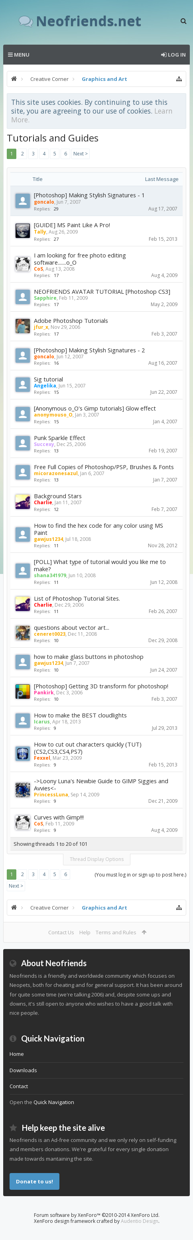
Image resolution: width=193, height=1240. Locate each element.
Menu (19, 54)
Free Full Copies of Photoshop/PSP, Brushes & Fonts (104, 467)
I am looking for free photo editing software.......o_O (80, 258)
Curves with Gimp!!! (59, 817)
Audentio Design (139, 1221)
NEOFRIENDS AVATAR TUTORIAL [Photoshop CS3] (102, 291)
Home (17, 1053)
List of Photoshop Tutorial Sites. (77, 598)
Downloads (23, 1070)
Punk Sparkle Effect (59, 438)
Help (85, 932)
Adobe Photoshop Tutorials (71, 320)
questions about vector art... (71, 627)
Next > (80, 153)
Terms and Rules (116, 932)
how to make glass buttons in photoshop (89, 656)
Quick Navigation (53, 1102)
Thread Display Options (97, 859)
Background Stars (58, 496)
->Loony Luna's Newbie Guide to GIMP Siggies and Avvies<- (101, 784)
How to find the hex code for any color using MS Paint (98, 528)
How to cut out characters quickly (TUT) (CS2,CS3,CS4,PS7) (88, 747)
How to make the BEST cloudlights (80, 715)
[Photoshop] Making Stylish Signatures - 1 (89, 195)
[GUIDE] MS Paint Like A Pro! (72, 225)
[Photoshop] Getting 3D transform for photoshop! (101, 686)
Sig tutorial (48, 379)
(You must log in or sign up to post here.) (140, 874)
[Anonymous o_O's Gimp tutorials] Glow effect (95, 408)
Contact (19, 1086)
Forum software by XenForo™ (97, 1215)
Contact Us (61, 932)
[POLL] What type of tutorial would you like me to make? (100, 565)
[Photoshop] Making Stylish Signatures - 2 (89, 350)
